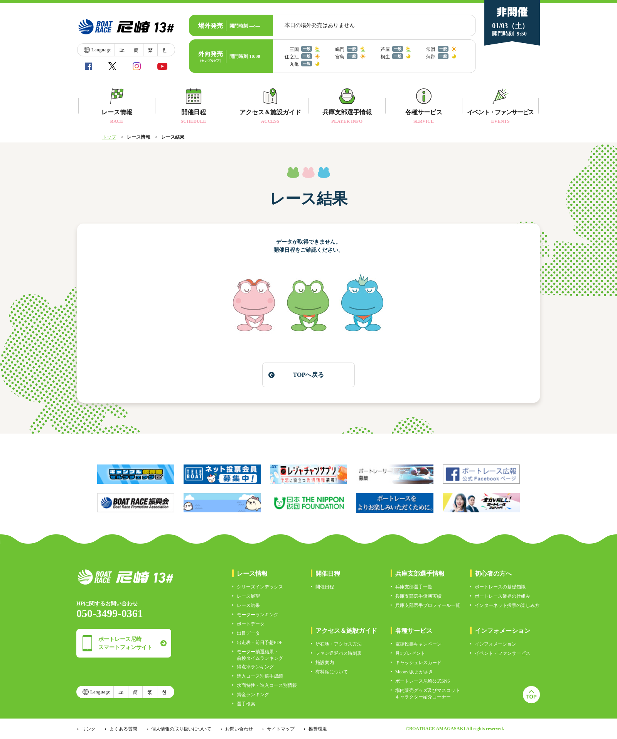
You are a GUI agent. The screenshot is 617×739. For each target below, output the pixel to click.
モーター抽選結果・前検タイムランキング (260, 655)
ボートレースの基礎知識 (500, 587)
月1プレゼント (410, 653)
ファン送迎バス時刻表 (338, 653)
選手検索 (246, 704)
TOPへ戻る (308, 374)
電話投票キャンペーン (418, 644)
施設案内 (324, 662)
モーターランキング (257, 614)
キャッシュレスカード (418, 662)
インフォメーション (495, 644)
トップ (109, 137)
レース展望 (248, 596)
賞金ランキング (253, 694)
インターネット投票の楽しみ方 (507, 605)
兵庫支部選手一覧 (413, 587)
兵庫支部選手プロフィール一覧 (427, 605)
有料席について (331, 672)
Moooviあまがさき (414, 672)
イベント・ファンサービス (502, 653)
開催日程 (324, 587)
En (121, 50)
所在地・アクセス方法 (338, 644)
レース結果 (248, 605)
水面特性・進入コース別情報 (267, 685)
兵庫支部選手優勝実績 (418, 596)
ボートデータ (251, 624)
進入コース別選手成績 (260, 676)
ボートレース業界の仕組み (502, 596)
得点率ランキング (255, 667)
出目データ (248, 633)
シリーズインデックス (260, 587)
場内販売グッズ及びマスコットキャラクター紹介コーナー (427, 694)
